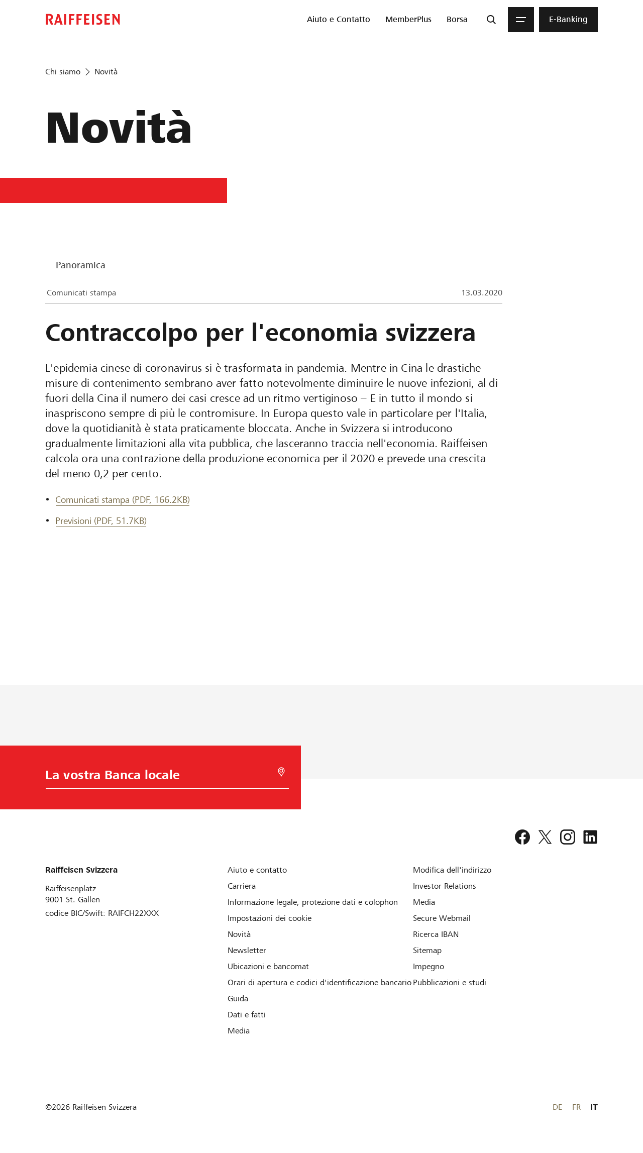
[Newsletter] (247, 950)
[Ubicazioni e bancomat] (268, 966)
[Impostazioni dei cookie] (269, 918)
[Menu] (521, 19)
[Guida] (238, 998)
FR (576, 1107)
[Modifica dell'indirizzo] (452, 870)
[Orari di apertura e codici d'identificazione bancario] (319, 982)
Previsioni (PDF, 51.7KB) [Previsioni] (101, 520)
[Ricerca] (491, 19)
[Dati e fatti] (247, 1014)
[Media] (239, 1030)
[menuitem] (338, 19)
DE (557, 1107)
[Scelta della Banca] (163, 777)
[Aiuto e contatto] (257, 870)
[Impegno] (428, 966)
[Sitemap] (427, 950)
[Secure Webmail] (442, 918)
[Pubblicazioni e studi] (449, 982)
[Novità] (239, 934)
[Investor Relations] (444, 886)
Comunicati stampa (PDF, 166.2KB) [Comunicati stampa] (122, 499)
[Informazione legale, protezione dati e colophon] (313, 902)
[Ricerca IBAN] (436, 934)
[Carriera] (242, 886)
